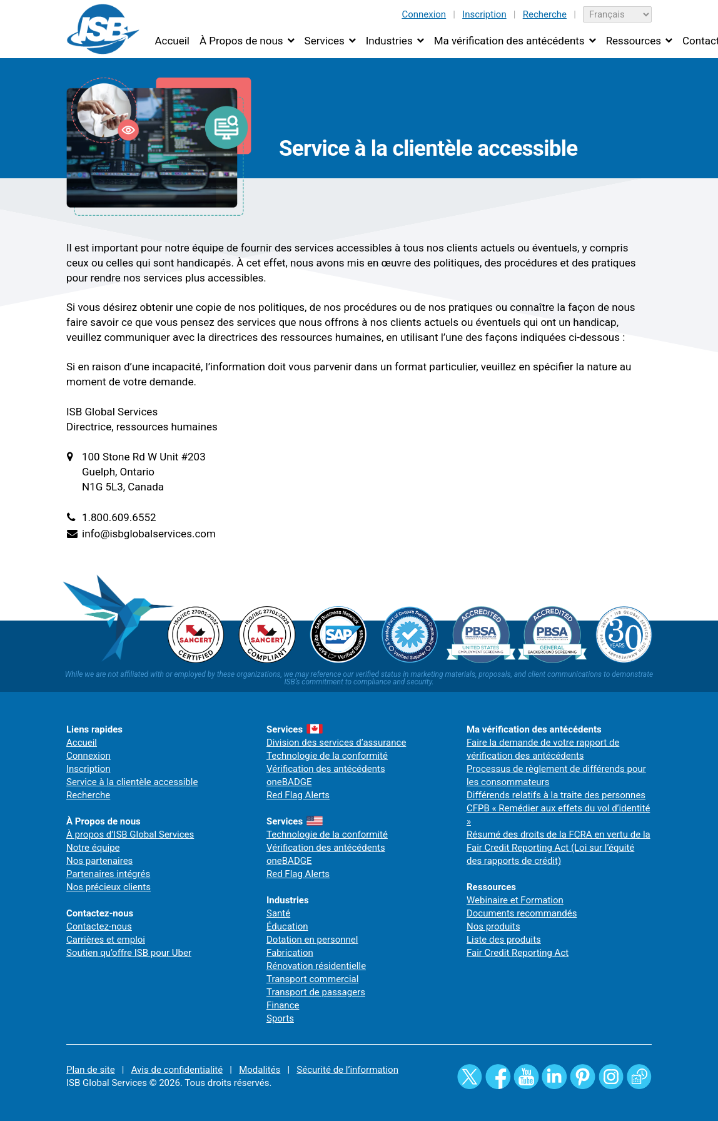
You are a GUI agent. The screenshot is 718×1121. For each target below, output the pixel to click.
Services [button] (325, 40)
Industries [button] (389, 40)
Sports (280, 1018)
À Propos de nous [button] (241, 40)
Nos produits (493, 926)
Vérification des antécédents (325, 768)
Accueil (172, 40)
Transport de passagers (315, 992)
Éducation (287, 926)
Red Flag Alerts (298, 795)
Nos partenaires (99, 860)
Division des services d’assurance (336, 742)
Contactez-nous (99, 926)
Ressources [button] (633, 40)
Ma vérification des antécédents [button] (509, 40)
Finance (282, 1005)
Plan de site (90, 1069)
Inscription (484, 14)
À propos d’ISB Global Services (130, 834)
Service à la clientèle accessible (132, 782)
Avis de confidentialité (177, 1069)
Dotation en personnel (312, 939)
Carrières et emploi (105, 939)
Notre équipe (93, 847)
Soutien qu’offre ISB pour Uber (128, 952)
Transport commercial (312, 979)
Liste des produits (504, 939)
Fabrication (289, 952)
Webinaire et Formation (515, 900)
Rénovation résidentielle (316, 965)
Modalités (259, 1069)
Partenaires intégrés (108, 874)
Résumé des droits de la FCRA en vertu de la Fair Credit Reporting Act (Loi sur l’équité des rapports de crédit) (558, 847)
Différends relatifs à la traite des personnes (556, 795)
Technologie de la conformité (327, 755)
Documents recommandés (522, 913)
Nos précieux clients (108, 887)
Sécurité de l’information (347, 1069)
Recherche (545, 14)
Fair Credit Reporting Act (518, 952)
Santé (278, 913)
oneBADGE (289, 782)
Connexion (424, 14)
